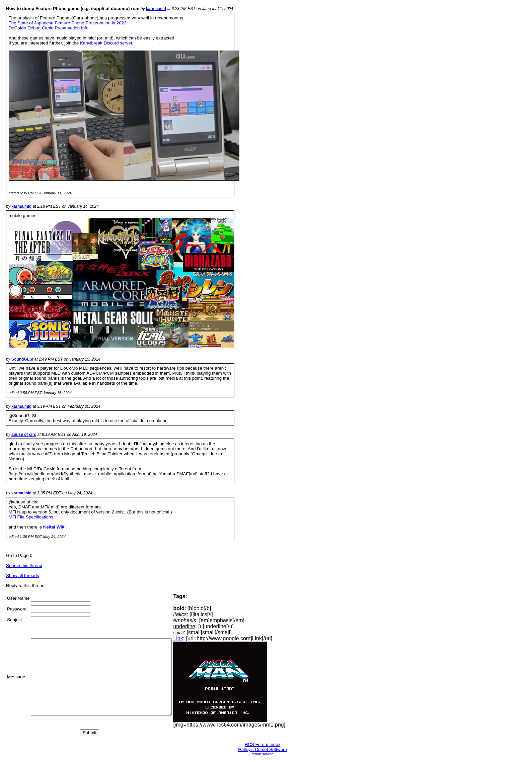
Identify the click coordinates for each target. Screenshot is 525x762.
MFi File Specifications (31, 516)
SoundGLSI (22, 359)
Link (195, 638)
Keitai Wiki (54, 527)
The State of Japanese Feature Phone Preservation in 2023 (68, 22)
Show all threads (22, 575)
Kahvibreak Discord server (106, 42)
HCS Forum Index (263, 744)
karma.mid (156, 8)
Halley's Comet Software (262, 749)
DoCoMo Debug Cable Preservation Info (49, 27)
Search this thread (24, 565)
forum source (263, 754)
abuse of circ (23, 434)
